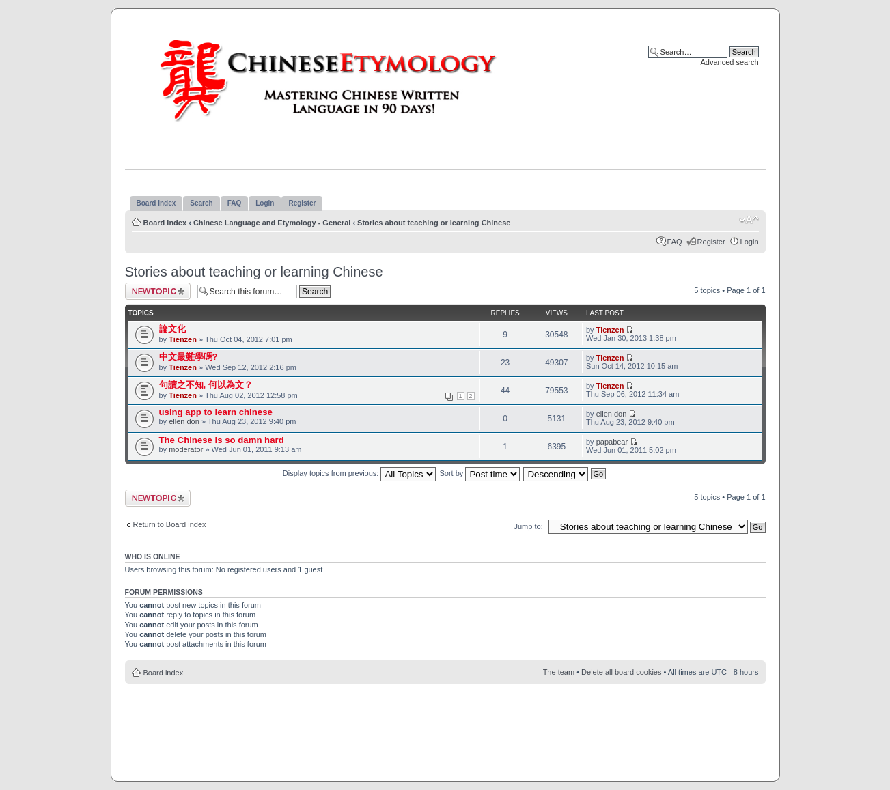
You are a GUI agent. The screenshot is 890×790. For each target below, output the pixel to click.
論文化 (172, 329)
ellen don (184, 421)
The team (558, 672)
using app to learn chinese (216, 412)
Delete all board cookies (621, 672)
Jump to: (528, 526)
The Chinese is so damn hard (221, 440)
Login (749, 242)
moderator (186, 449)
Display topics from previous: (359, 473)
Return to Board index (169, 524)
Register (711, 242)
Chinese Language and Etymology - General (271, 222)
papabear (612, 442)
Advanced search (730, 62)
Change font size (749, 220)
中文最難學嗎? (188, 357)
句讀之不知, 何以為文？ (206, 385)
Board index (165, 222)
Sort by (480, 473)
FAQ (674, 242)
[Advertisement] (445, 725)
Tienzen (183, 339)
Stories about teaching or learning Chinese (433, 222)
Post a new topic (158, 291)
